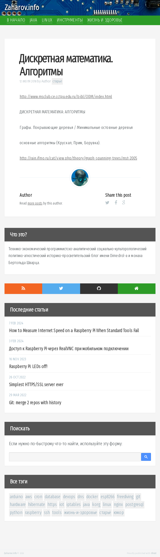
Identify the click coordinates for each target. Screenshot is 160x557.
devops (69, 496)
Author (46, 81)
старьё (57, 81)
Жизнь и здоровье (105, 20)
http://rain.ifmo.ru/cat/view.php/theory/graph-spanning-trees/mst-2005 (78, 158)
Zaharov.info (22, 7)
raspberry (33, 512)
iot (62, 504)
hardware (18, 504)
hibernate (36, 504)
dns (81, 496)
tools (57, 512)
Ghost (153, 553)
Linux (47, 20)
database (53, 496)
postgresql (134, 504)
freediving (125, 496)
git (138, 496)
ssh (47, 512)
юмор (119, 512)
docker (92, 496)
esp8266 (108, 496)
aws (28, 496)
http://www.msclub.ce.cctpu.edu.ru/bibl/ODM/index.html (66, 96)
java (86, 504)
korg (96, 504)
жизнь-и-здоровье (80, 512)
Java (33, 20)
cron (38, 496)
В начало (16, 20)
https (52, 504)
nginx (118, 504)
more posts (35, 203)
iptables (74, 504)
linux (107, 504)
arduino (16, 496)
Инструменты (70, 20)
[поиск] (75, 457)
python (16, 512)
